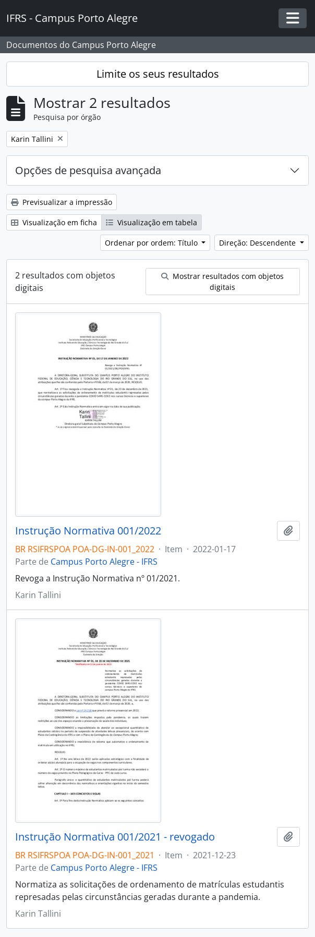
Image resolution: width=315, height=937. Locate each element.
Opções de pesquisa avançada (88, 170)
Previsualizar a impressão (61, 202)
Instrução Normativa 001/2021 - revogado (115, 837)
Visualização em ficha (54, 222)
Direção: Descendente (258, 243)
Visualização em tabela (151, 222)
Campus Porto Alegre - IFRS (104, 561)
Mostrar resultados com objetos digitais (222, 281)
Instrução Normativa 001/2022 (88, 531)
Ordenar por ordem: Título (152, 243)
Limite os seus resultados (157, 74)
